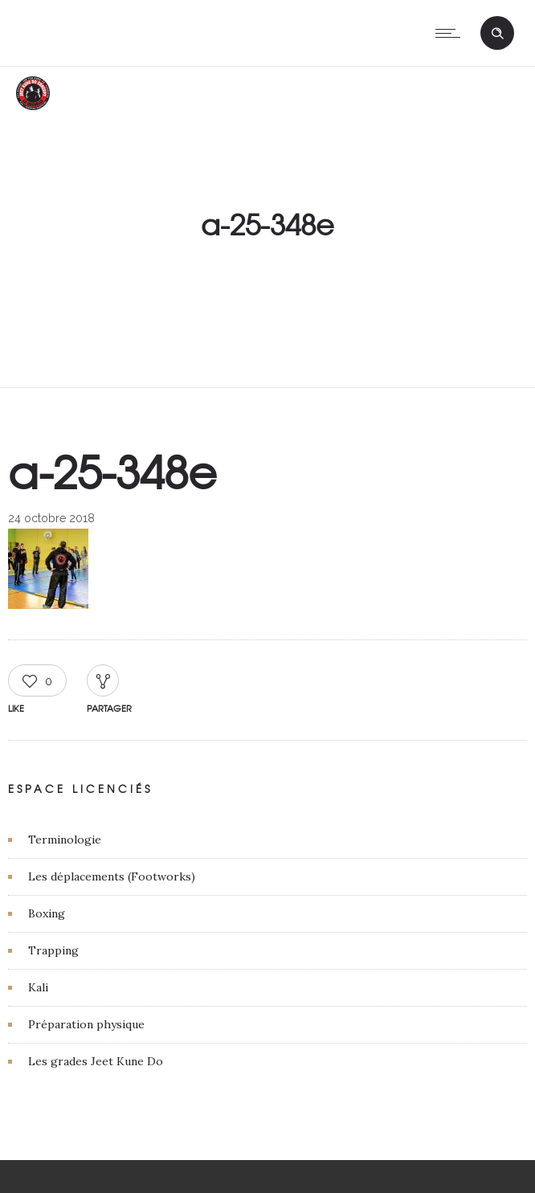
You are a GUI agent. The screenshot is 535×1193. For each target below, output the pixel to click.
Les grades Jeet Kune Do (95, 1061)
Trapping (53, 950)
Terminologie (64, 839)
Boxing (46, 913)
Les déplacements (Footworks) (111, 876)
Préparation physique (86, 1024)
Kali (38, 987)
